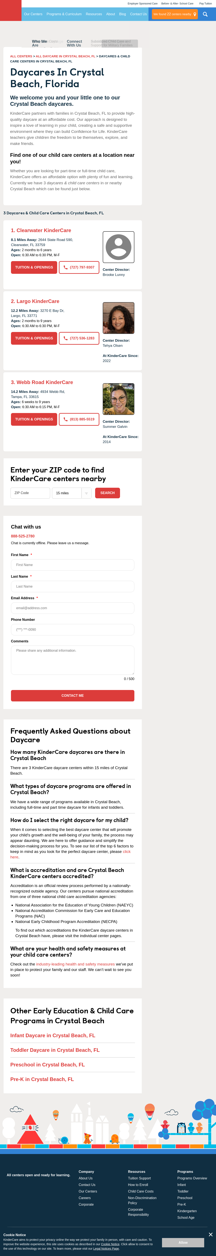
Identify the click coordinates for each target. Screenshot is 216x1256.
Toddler (182, 1191)
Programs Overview (192, 1178)
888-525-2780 (23, 536)
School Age (185, 1217)
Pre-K (181, 1204)
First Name (72, 562)
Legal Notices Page (106, 1248)
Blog (122, 14)
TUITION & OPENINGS (34, 267)
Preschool (184, 1198)
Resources (94, 14)
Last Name (72, 583)
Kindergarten (187, 1211)
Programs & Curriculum (64, 14)
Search (107, 493)
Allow (183, 1242)
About (110, 14)
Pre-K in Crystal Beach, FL (42, 1079)
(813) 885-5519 (79, 419)
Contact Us (138, 14)
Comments (19, 641)
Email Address (72, 605)
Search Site (205, 16)
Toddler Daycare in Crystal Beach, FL (55, 1050)
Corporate (86, 1204)
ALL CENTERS (21, 56)
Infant (181, 1185)
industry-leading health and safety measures (75, 964)
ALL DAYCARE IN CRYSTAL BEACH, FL (65, 56)
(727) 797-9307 (79, 267)
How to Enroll (138, 1185)
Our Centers (33, 14)
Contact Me (73, 695)
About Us (86, 1178)
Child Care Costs (141, 1191)
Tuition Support (139, 1178)
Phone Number (72, 626)
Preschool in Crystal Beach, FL (47, 1064)
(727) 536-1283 (79, 338)
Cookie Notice (110, 1244)
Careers (85, 1198)
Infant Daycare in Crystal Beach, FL (52, 1035)
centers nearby (172, 14)
